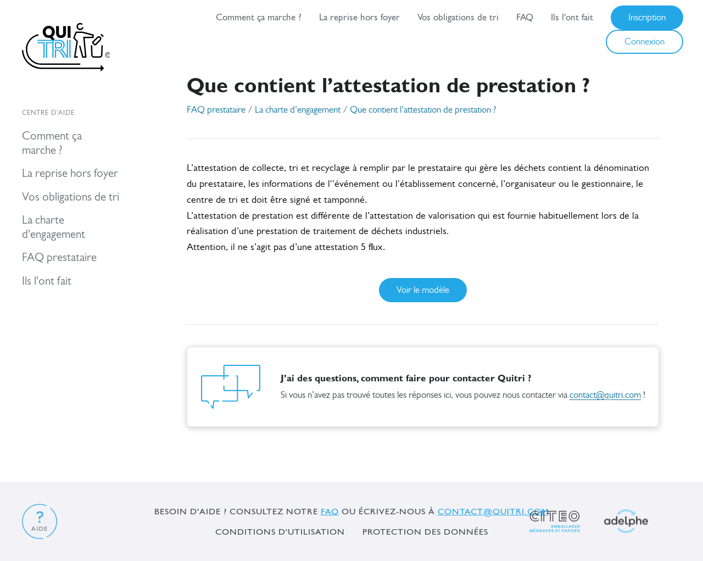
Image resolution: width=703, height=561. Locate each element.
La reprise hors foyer (359, 17)
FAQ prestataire (216, 110)
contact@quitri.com (605, 395)
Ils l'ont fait (572, 17)
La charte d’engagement (298, 110)
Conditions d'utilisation (280, 531)
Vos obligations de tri (458, 17)
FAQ (524, 17)
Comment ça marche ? (259, 17)
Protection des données (425, 531)
